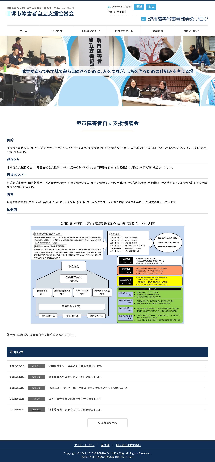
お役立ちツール (124, 31)
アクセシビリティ (84, 445)
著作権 (105, 445)
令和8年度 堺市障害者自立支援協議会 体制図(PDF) (41, 335)
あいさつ (57, 31)
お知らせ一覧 (107, 422)
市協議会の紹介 (90, 31)
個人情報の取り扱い (128, 445)
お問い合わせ (191, 31)
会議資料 (158, 31)
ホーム (23, 31)
